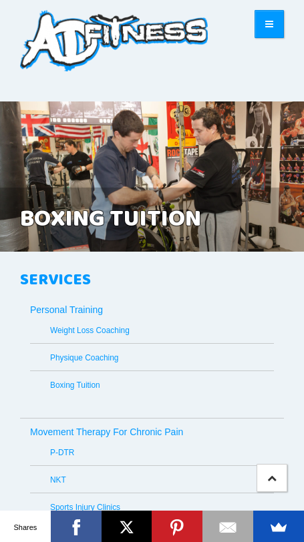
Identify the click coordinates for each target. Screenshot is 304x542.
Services (55, 280)
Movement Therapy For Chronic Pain (106, 432)
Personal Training (66, 309)
